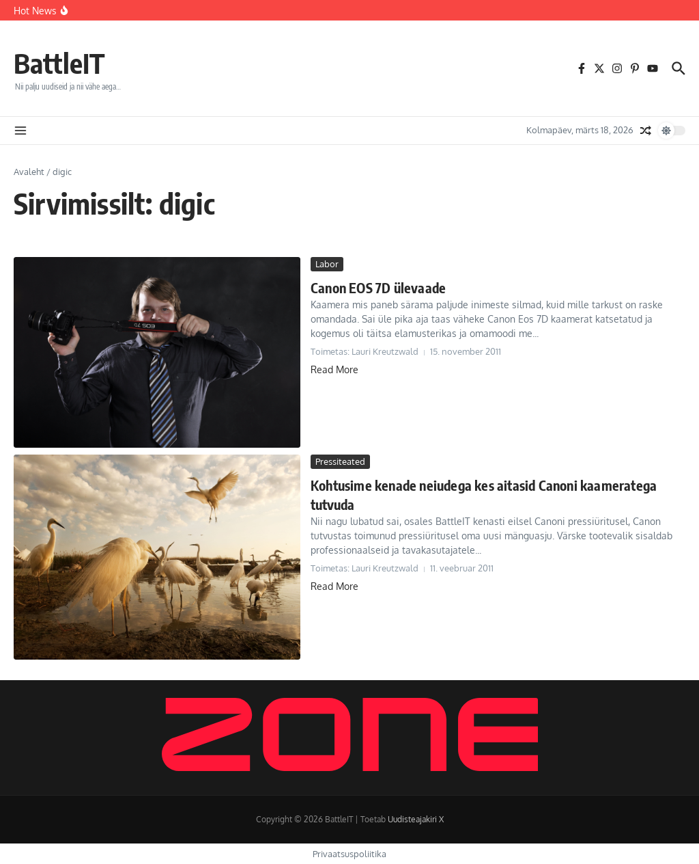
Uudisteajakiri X (416, 819)
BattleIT (59, 63)
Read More (334, 369)
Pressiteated (340, 461)
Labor (327, 263)
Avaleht (29, 171)
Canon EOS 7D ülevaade (378, 287)
